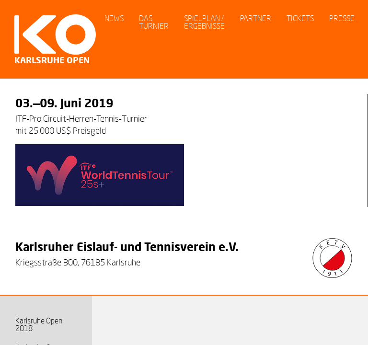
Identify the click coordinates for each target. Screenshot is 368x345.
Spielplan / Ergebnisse (204, 21)
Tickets (300, 18)
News (114, 18)
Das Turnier (154, 21)
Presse (342, 18)
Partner (255, 18)
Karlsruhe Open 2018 (38, 324)
